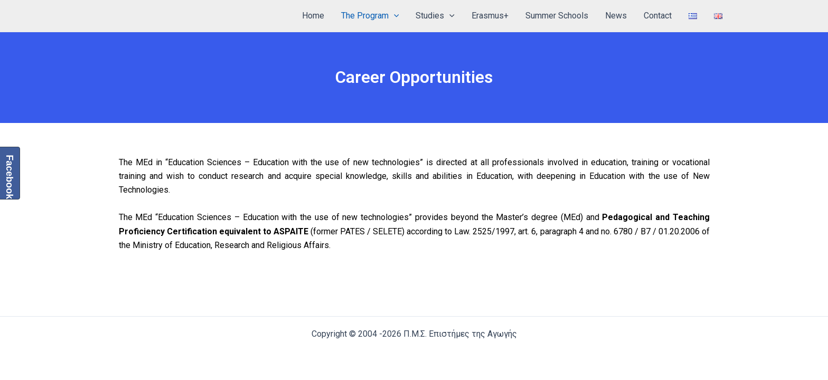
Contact (658, 16)
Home (313, 16)
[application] (394, 16)
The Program (370, 16)
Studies (435, 16)
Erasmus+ (490, 16)
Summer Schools (556, 16)
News (616, 16)
